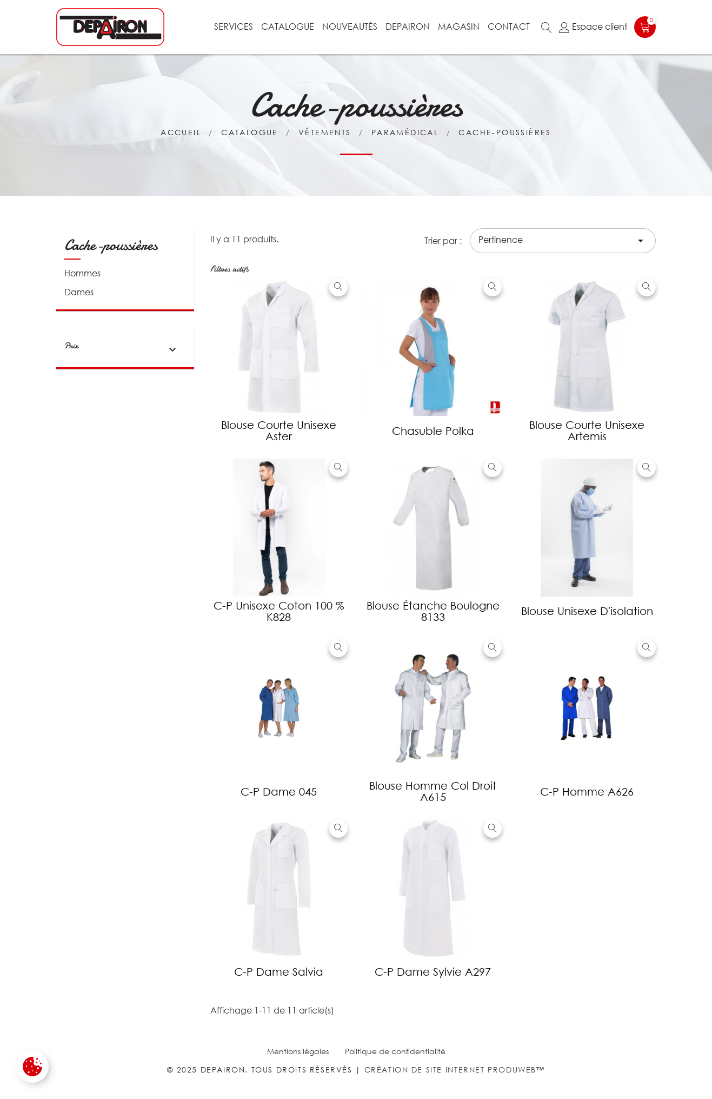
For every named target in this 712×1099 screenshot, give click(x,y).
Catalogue (287, 26)
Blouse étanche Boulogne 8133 (433, 611)
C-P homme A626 (587, 791)
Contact (509, 26)
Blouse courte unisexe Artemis (586, 430)
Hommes (82, 273)
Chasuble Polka (433, 431)
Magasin (459, 26)
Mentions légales (298, 1051)
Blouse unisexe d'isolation (587, 611)
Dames (79, 292)
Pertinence (562, 240)
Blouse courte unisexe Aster (278, 430)
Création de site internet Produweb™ (454, 1069)
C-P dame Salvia (278, 971)
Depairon (407, 26)
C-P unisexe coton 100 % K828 (279, 611)
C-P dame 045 (279, 791)
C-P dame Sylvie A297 (433, 971)
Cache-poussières (110, 245)
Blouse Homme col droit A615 (432, 791)
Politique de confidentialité (395, 1051)
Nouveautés (349, 26)
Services (233, 26)
